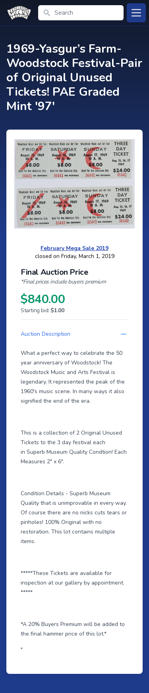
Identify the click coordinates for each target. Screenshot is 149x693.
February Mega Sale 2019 (74, 248)
